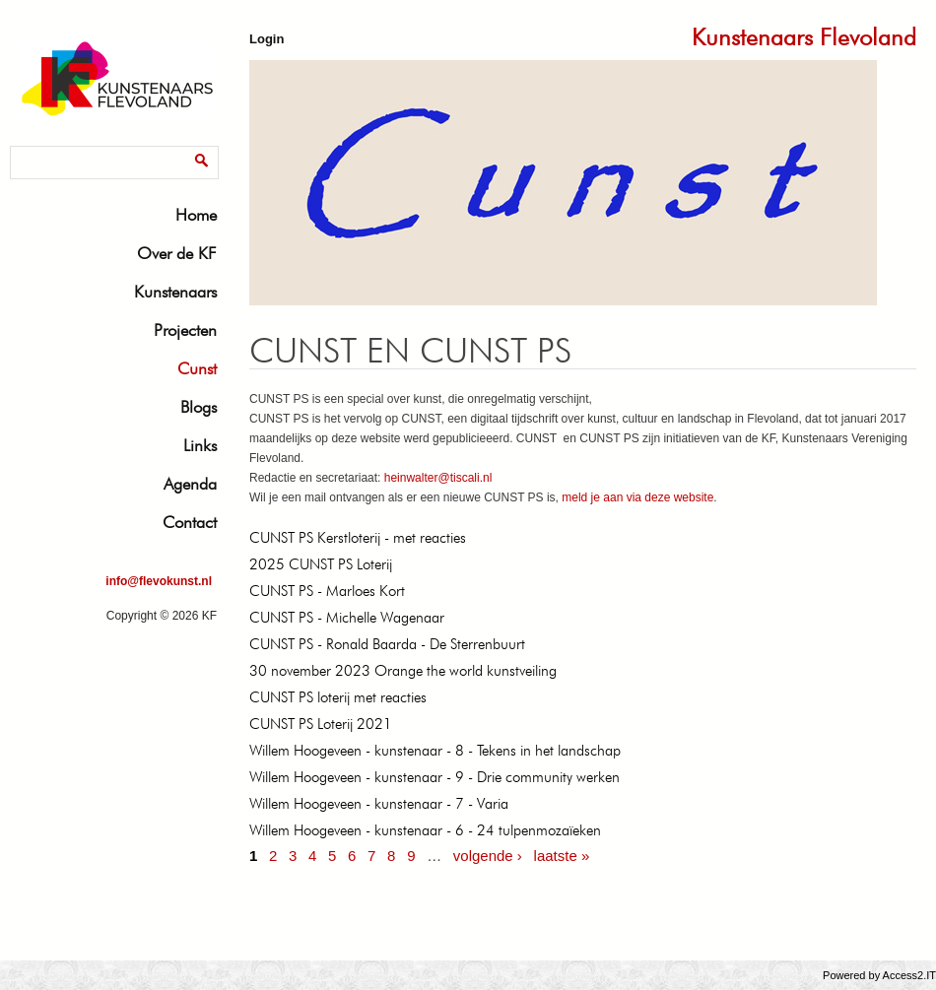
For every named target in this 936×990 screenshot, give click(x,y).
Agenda (190, 484)
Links (200, 445)
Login (266, 39)
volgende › (487, 855)
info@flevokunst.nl (158, 581)
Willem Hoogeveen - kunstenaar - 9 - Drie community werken (434, 777)
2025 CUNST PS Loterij (320, 564)
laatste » (562, 855)
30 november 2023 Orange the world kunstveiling (403, 671)
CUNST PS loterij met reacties (338, 697)
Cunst (197, 368)
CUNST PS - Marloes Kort (327, 591)
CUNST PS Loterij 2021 (320, 724)
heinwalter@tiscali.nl (438, 478)
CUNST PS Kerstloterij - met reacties (357, 538)
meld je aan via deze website (637, 497)
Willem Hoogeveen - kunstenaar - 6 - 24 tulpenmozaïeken (425, 830)
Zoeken (34, 149)
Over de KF (177, 253)
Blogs (198, 407)
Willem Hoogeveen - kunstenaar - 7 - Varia (378, 804)
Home (196, 215)
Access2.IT (909, 975)
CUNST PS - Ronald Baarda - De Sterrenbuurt (387, 644)
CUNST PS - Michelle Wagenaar (346, 618)
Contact (190, 522)
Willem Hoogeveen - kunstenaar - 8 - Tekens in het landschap (435, 750)
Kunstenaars (175, 291)
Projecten (185, 330)
